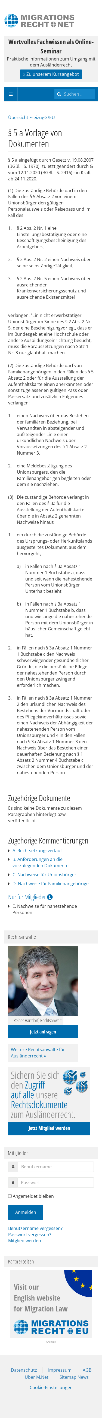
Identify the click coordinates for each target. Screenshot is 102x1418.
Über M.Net (36, 1377)
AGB (87, 1370)
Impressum (60, 1370)
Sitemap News (74, 1377)
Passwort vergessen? (29, 1235)
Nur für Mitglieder (30, 896)
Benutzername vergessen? (35, 1228)
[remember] (10, 1196)
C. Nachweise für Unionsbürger (44, 875)
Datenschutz (24, 1370)
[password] (55, 1182)
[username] (56, 1167)
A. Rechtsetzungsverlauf (37, 851)
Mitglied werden (24, 1241)
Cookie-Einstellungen (51, 1387)
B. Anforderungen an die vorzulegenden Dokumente (41, 862)
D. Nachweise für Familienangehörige (51, 884)
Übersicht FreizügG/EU (31, 117)
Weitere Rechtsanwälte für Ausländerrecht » (38, 1053)
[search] (74, 94)
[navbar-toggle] (11, 94)
